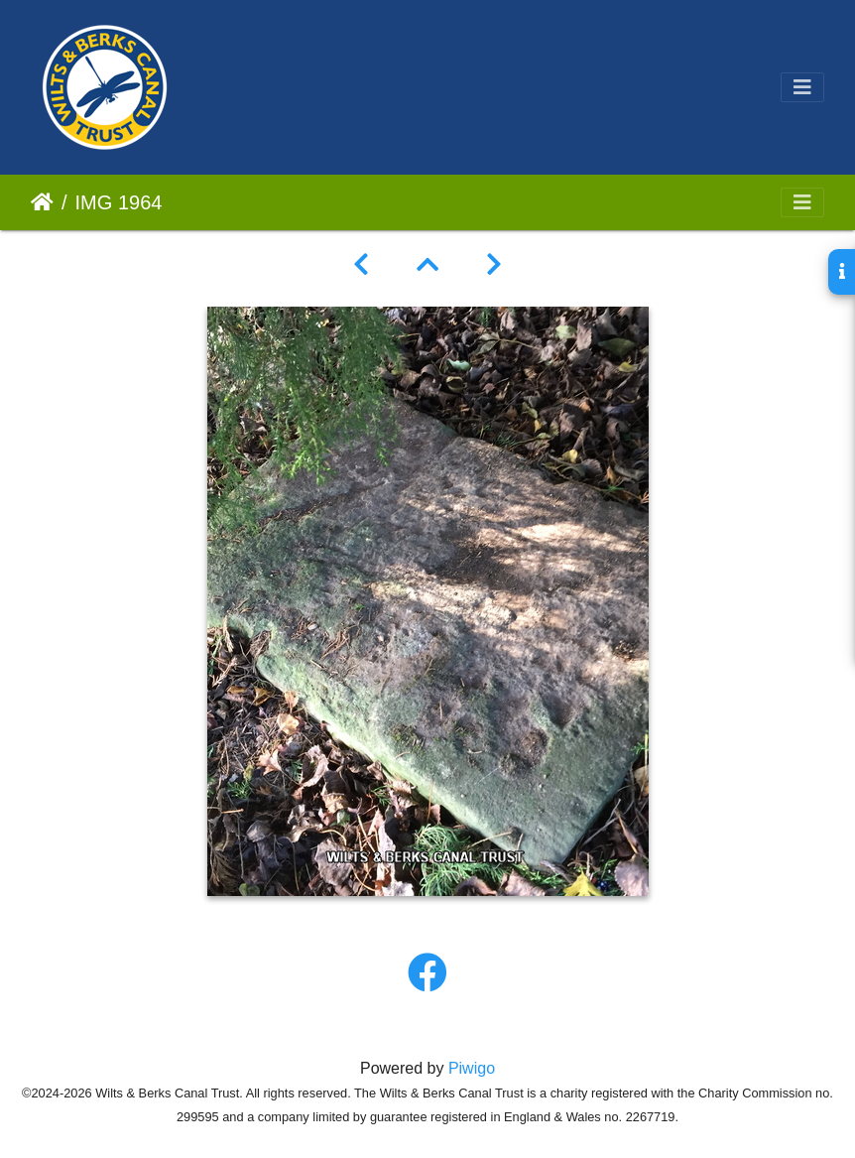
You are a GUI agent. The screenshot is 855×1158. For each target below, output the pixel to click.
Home (42, 202)
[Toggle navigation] (802, 87)
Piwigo (471, 1068)
